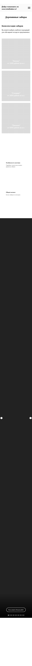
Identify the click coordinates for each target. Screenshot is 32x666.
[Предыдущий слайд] (1, 389)
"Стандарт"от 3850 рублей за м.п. (16, 94)
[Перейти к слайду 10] (23, 615)
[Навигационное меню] (29, 8)
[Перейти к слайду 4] (13, 615)
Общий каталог (11, 192)
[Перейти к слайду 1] (8, 615)
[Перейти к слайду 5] (15, 615)
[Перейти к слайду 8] (20, 615)
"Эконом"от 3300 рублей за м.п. (16, 62)
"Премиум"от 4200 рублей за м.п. (16, 126)
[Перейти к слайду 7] (18, 615)
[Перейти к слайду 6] (16, 615)
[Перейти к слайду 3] (11, 615)
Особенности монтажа (13, 163)
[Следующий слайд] (31, 389)
